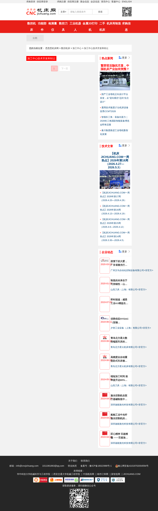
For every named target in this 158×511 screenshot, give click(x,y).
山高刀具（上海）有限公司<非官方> (128, 289)
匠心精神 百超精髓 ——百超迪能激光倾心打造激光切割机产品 (119, 436)
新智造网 (115, 474)
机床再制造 (114, 23)
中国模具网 (88, 474)
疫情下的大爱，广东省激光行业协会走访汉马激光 (119, 263)
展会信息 (84, 1)
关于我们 (72, 460)
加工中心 (77, 48)
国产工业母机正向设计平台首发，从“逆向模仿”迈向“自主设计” (114, 98)
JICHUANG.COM (131, 474)
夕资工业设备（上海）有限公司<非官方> (131, 328)
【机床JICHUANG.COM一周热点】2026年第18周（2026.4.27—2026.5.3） (115, 160)
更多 (124, 57)
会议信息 (95, 1)
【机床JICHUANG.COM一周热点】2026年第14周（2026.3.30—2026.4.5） (115, 236)
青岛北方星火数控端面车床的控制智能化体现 (119, 340)
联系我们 (85, 460)
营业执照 (72, 466)
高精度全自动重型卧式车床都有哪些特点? (119, 359)
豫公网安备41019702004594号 (131, 466)
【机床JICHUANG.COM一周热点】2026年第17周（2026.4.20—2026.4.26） (115, 196)
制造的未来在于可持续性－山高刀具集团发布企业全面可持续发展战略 (119, 282)
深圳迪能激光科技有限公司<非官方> (128, 404)
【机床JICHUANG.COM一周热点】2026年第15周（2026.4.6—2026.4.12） (115, 223)
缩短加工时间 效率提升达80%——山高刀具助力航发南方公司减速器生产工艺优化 (119, 378)
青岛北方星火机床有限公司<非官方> (128, 347)
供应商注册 (73, 1)
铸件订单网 (102, 474)
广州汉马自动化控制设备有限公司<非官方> (132, 270)
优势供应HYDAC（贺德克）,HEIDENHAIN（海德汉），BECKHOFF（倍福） (120, 320)
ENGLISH (127, 1)
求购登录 (30, 1)
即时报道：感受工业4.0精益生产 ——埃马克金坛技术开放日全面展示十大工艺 (119, 301)
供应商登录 (42, 1)
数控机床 (66, 48)
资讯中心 (105, 1)
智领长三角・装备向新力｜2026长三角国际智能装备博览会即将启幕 (114, 121)
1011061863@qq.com (53, 466)
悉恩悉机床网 (52, 48)
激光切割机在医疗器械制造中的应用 (119, 397)
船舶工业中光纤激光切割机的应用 (119, 416)
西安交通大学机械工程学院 (66, 474)
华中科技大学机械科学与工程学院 (33, 474)
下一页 (64, 68)
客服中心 (115, 1)
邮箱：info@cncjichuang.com (24, 466)
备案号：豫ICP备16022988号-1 (96, 466)
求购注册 (61, 1)
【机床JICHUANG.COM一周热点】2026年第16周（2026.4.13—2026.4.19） (115, 210)
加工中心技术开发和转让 (96, 48)
